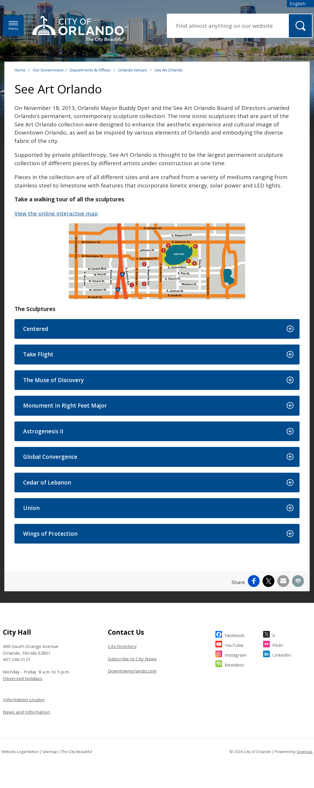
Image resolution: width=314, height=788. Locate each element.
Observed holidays (22, 678)
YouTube (234, 644)
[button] (156, 329)
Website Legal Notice (19, 751)
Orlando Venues (133, 70)
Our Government (48, 70)
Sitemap (49, 751)
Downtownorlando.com (132, 671)
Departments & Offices (91, 70)
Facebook (235, 634)
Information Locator (24, 699)
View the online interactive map (56, 213)
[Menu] (13, 26)
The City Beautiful (76, 751)
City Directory (122, 646)
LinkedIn (281, 654)
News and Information (26, 712)
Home (19, 70)
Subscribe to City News (132, 659)
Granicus (305, 751)
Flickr (278, 644)
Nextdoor (235, 664)
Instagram (235, 654)
